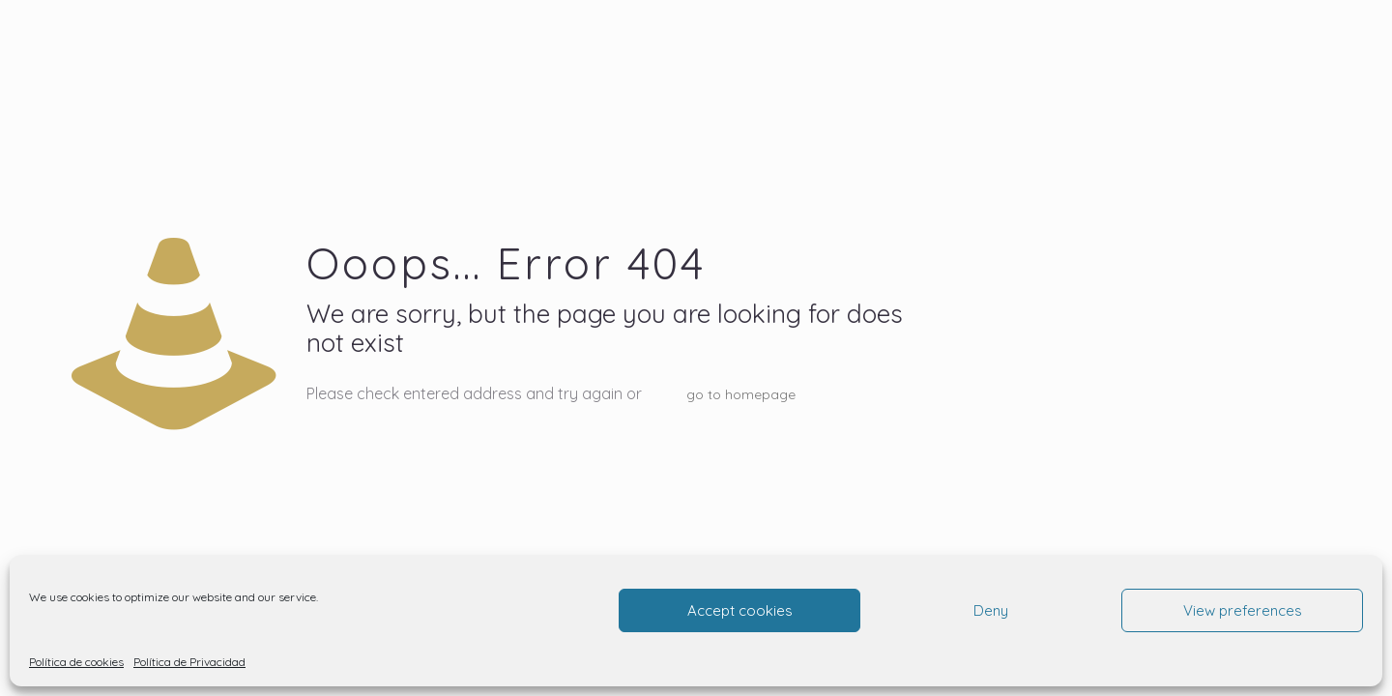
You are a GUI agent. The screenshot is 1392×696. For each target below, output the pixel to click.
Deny (990, 610)
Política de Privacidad (189, 661)
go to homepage (741, 394)
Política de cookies (76, 661)
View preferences (1242, 610)
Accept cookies (740, 610)
